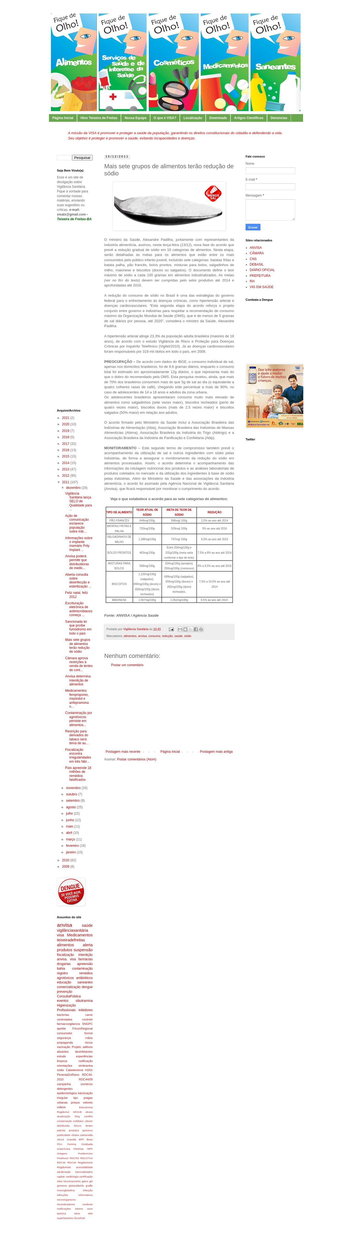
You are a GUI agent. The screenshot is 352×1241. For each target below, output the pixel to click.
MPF (90, 1148)
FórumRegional (82, 1028)
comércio (87, 1084)
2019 (66, 431)
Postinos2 (62, 1158)
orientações (64, 1065)
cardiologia (72, 1176)
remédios (86, 973)
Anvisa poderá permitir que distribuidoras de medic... (77, 562)
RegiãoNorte (85, 1162)
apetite (61, 1028)
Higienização (66, 1005)
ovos (90, 1208)
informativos (85, 1194)
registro (62, 973)
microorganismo (66, 1199)
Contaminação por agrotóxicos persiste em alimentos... (78, 719)
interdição (85, 955)
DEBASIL (257, 264)
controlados (64, 1019)
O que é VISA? (165, 118)
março (71, 839)
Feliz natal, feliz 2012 (76, 595)
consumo (154, 636)
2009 (66, 866)
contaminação (82, 968)
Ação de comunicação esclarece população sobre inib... (77, 524)
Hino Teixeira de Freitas (99, 118)
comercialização (69, 987)
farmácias (85, 959)
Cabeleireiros (74, 1070)
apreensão (85, 964)
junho (70, 820)
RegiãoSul (63, 1111)
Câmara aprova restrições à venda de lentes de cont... (79, 664)
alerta (88, 945)
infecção (88, 1190)
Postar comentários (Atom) (136, 759)
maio (70, 826)
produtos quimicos (81, 1130)
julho (70, 813)
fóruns (77, 1125)
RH (252, 281)
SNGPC (87, 1023)
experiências (84, 1056)
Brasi (90, 1139)
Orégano (62, 1153)
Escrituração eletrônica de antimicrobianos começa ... (78, 609)
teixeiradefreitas (71, 940)
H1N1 (89, 1070)
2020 (66, 424)
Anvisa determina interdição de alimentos (78, 680)
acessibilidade (84, 1167)
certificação (86, 1176)
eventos (62, 1001)
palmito (61, 1130)
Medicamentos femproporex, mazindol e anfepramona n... (77, 698)
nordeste (87, 1204)
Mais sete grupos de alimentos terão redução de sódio (77, 645)
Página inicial (170, 752)
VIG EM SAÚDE (262, 287)
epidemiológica (67, 1093)
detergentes (65, 1088)
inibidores (86, 1010)
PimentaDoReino (68, 1074)
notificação (85, 1061)
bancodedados (84, 1171)
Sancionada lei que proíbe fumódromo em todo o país (78, 627)
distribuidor (63, 1125)
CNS (253, 259)
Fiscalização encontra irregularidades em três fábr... (78, 755)
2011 (66, 482)
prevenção (64, 992)
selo (90, 1213)
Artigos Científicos (248, 118)
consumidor (64, 1033)
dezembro (74, 488)
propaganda (65, 1042)
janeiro (71, 852)
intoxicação (85, 1093)
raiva (77, 1213)
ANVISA (256, 248)
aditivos (87, 1047)
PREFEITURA (260, 276)
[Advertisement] (169, 708)
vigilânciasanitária (72, 930)
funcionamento (72, 1181)
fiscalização (65, 955)
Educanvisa (86, 1107)
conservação (64, 1121)
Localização (192, 118)
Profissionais (66, 1010)
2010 (66, 860)
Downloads (218, 118)
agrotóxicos (65, 978)
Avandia (71, 1139)
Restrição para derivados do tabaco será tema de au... (77, 737)
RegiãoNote (64, 1167)
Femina (71, 1144)
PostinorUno (85, 1153)
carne (89, 1014)
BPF (81, 1139)
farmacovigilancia (68, 1023)
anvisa (142, 636)
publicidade (63, 1135)
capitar (61, 1176)
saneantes (85, 982)
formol (88, 1033)
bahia (61, 968)
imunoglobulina (66, 1190)
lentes (89, 1125)
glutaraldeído (76, 1185)
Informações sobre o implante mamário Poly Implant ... (78, 544)
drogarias (64, 964)
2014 (66, 463)
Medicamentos (80, 935)
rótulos (75, 1135)
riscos (89, 1042)
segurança (64, 1037)
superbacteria (65, 1218)
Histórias (78, 1148)
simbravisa (85, 1065)
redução (167, 636)
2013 (66, 469)
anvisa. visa (66, 959)
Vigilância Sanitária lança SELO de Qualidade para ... (78, 501)
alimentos (130, 636)
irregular (62, 1097)
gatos (85, 1181)
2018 (66, 437)
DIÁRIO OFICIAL (262, 270)
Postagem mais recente (123, 752)
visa (60, 935)
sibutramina (84, 1001)
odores (79, 1208)
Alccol (60, 1139)
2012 (66, 476)
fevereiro (73, 846)
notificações (64, 1208)
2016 (66, 450)
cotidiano (78, 1121)
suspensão (83, 950)
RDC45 (61, 1162)
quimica (61, 1213)
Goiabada (87, 1144)
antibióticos (84, 978)
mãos (89, 1037)
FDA (59, 1144)
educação (64, 982)
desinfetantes (84, 1051)
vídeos (61, 1107)
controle (87, 1019)
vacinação (63, 1047)
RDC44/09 (86, 1079)
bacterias (63, 1014)
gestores (62, 1185)
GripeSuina (63, 1148)
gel (91, 1181)
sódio (187, 636)
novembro (74, 788)
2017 (66, 444)
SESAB (77, 1111)
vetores (88, 1102)
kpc (75, 1097)
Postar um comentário (127, 665)
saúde (178, 636)
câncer (89, 1121)
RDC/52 (74, 1158)
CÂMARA (257, 253)
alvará (89, 1111)
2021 (66, 418)
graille (89, 1185)
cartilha (88, 1116)
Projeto (76, 1047)
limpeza (62, 1061)
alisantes (63, 1051)
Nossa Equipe (135, 118)
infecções (62, 1194)
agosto (71, 807)
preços (75, 1102)
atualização (63, 1116)
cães (59, 1181)
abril (69, 833)
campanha (64, 1084)
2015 (66, 456)
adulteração (64, 1171)
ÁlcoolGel (79, 1218)
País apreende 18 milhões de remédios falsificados (78, 774)
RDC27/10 (86, 1158)
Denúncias (279, 118)
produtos (64, 950)
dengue (87, 987)
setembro (73, 800)
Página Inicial (62, 118)
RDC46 (71, 1162)
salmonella (86, 1135)
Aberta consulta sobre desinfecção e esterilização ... (78, 580)
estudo (61, 1056)
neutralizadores (66, 1204)
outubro (72, 794)
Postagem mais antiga (216, 752)
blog (77, 1116)
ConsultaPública (69, 996)
